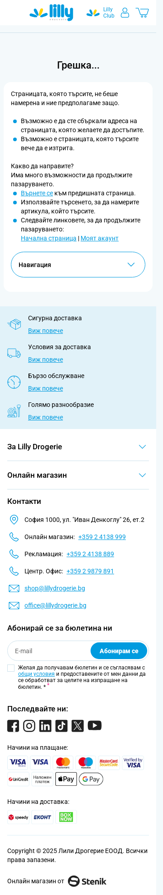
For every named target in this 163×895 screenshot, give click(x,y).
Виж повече (45, 330)
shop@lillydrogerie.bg (54, 588)
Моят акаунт (100, 238)
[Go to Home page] (51, 13)
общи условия (36, 674)
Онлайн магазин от (56, 881)
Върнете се (37, 193)
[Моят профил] (125, 12)
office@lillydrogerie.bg (55, 605)
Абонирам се (119, 651)
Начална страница (49, 238)
